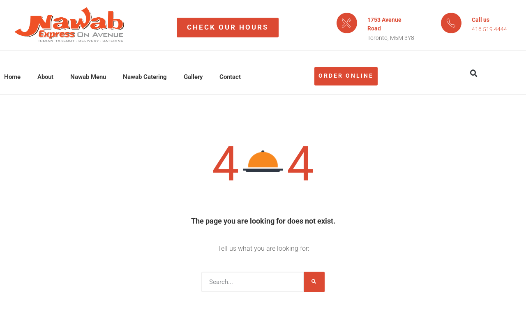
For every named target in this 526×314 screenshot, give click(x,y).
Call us (480, 19)
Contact (230, 77)
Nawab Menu (88, 77)
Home (12, 77)
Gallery (193, 77)
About (45, 77)
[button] (473, 73)
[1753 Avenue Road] (347, 23)
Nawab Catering (145, 77)
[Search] (314, 282)
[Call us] (451, 23)
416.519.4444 (489, 29)
